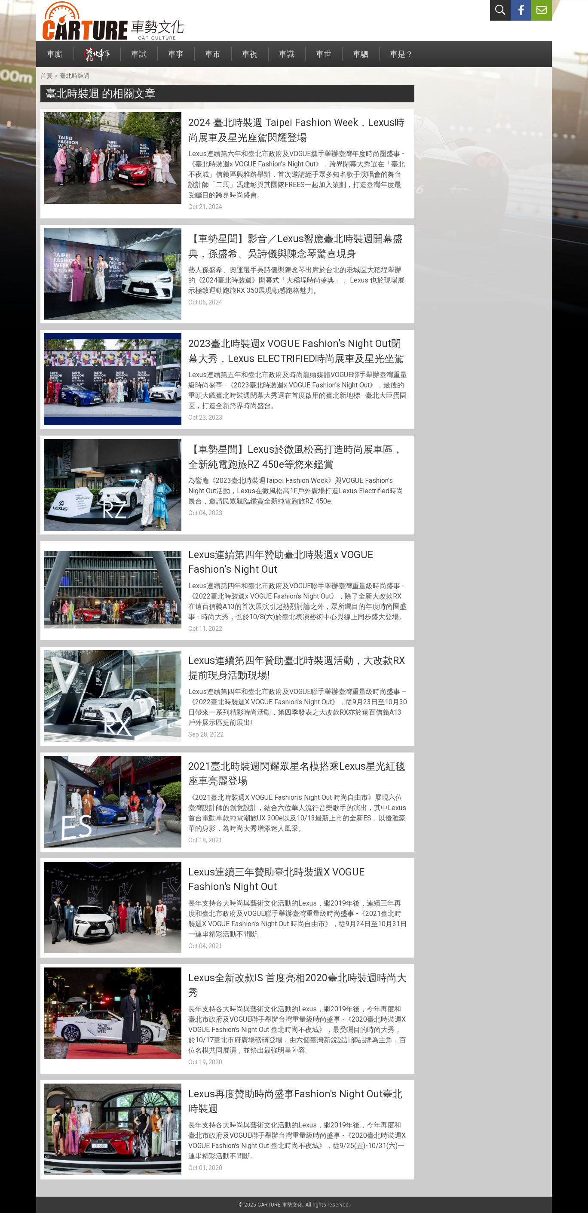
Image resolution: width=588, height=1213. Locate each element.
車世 (323, 58)
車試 (138, 58)
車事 (175, 58)
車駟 (360, 58)
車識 (286, 58)
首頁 (46, 75)
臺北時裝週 (75, 75)
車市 (212, 58)
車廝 (54, 58)
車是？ (401, 58)
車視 (249, 58)
